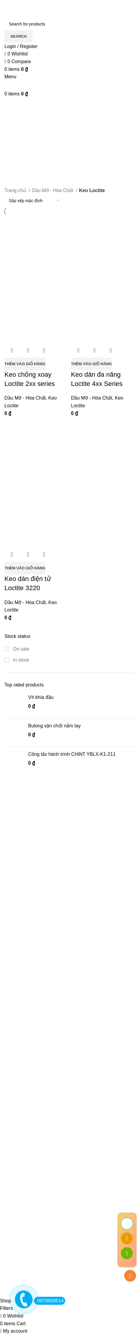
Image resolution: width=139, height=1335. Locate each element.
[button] (24, 364)
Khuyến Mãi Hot (21, 1256)
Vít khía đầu (41, 697)
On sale (20, 648)
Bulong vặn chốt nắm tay (54, 725)
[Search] (69, 24)
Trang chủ (15, 190)
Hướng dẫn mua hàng (27, 1245)
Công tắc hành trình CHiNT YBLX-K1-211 (72, 754)
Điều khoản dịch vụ (24, 1181)
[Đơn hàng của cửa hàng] (34, 200)
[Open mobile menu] (10, 76)
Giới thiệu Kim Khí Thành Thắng (38, 1159)
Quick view (27, 350)
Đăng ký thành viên (24, 1234)
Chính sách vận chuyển (29, 1192)
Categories (16, 126)
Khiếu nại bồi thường (26, 1214)
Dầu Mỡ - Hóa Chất (53, 190)
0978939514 (49, 1300)
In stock (20, 659)
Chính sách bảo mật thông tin (35, 1170)
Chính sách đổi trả (23, 1203)
